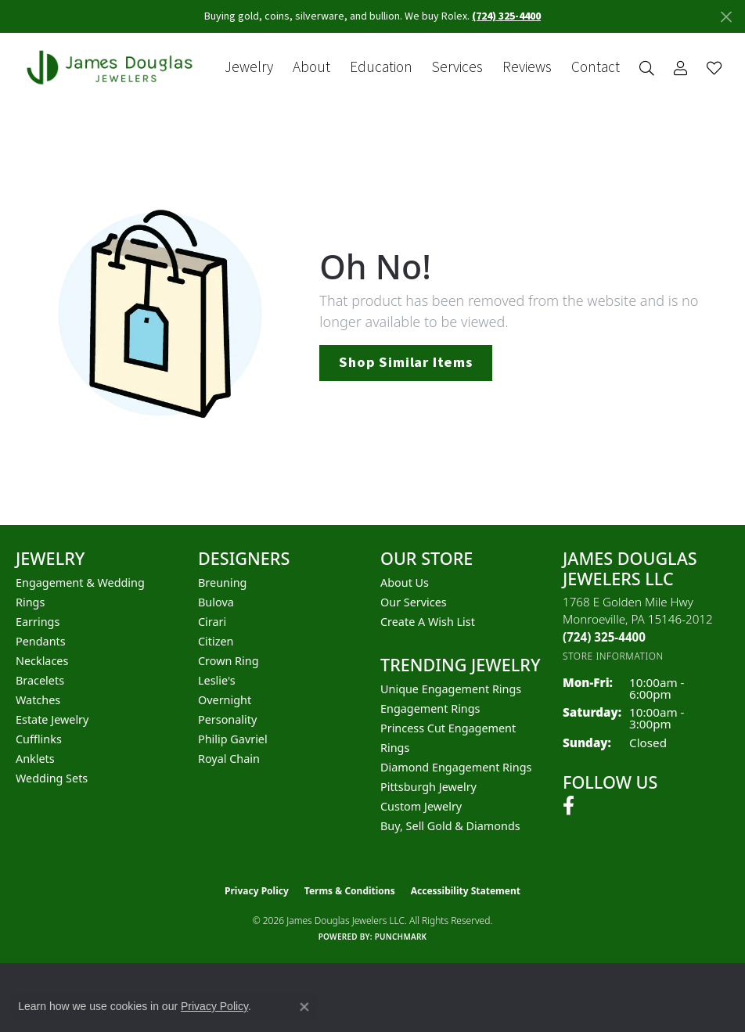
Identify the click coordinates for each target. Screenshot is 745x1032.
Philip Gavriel (233, 739)
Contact (595, 67)
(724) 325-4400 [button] (506, 16)
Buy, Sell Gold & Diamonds (450, 825)
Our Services (413, 602)
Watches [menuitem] (38, 699)
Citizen (216, 641)
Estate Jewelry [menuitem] (52, 719)
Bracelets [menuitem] (40, 680)
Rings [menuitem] (30, 602)
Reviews (527, 67)
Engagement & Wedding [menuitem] (80, 582)
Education (381, 67)
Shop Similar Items (405, 362)
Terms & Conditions (349, 890)
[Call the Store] (604, 637)
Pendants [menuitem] (41, 641)
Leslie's (217, 680)
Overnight (224, 699)
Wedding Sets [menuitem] (52, 778)
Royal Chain (229, 758)
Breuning (222, 582)
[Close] (726, 17)
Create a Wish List (427, 621)
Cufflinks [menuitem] (39, 739)
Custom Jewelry (421, 806)
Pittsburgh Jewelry (428, 786)
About (311, 67)
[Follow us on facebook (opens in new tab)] (568, 805)
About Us (404, 582)
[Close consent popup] (304, 1007)
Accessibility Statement (465, 890)
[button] (646, 67)
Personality (227, 719)
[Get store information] (613, 656)
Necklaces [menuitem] (42, 660)
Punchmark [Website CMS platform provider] (401, 936)
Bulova (216, 602)
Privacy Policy (257, 890)
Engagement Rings (430, 708)
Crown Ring (228, 660)
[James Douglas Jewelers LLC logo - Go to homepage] (113, 67)
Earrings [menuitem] (37, 621)
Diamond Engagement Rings (455, 767)
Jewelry (249, 67)
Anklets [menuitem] (35, 758)
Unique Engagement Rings (450, 688)
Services (457, 67)
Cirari (212, 621)
